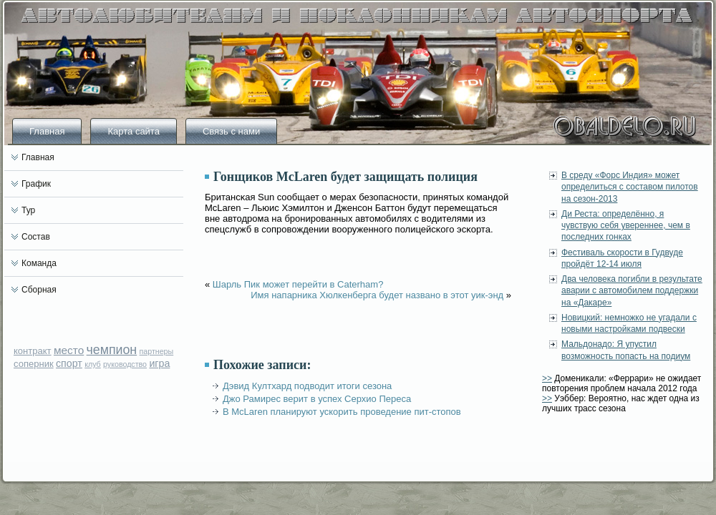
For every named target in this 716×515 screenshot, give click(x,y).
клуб (92, 364)
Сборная (39, 290)
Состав (35, 237)
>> (547, 378)
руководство (125, 364)
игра (159, 363)
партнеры (157, 351)
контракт (33, 350)
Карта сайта (133, 131)
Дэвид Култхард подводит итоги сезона (307, 386)
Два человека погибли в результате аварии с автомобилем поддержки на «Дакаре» (631, 291)
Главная (46, 131)
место (69, 350)
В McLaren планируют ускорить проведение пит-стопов (342, 411)
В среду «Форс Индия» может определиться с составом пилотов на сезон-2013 (629, 187)
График (36, 184)
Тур (28, 210)
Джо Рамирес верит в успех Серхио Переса (317, 398)
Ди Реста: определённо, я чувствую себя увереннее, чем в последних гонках (625, 225)
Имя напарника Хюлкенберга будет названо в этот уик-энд (377, 295)
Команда (39, 263)
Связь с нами (231, 131)
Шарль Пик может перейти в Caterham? (298, 284)
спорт (69, 363)
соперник (34, 363)
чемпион (112, 350)
